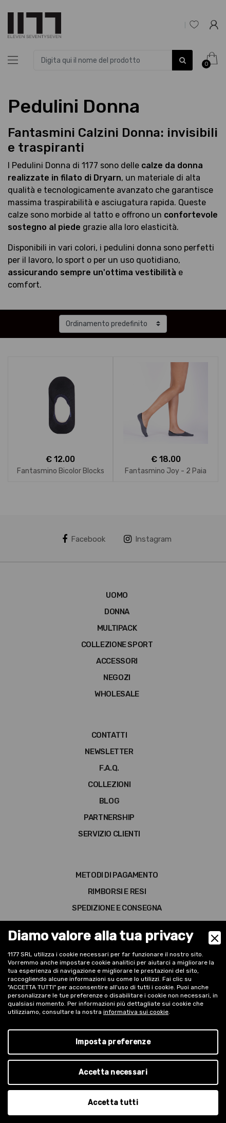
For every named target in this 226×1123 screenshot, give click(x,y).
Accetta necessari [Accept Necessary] (113, 1072)
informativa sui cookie (135, 1011)
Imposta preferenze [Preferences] (113, 1042)
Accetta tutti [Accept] (113, 1102)
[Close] (215, 937)
